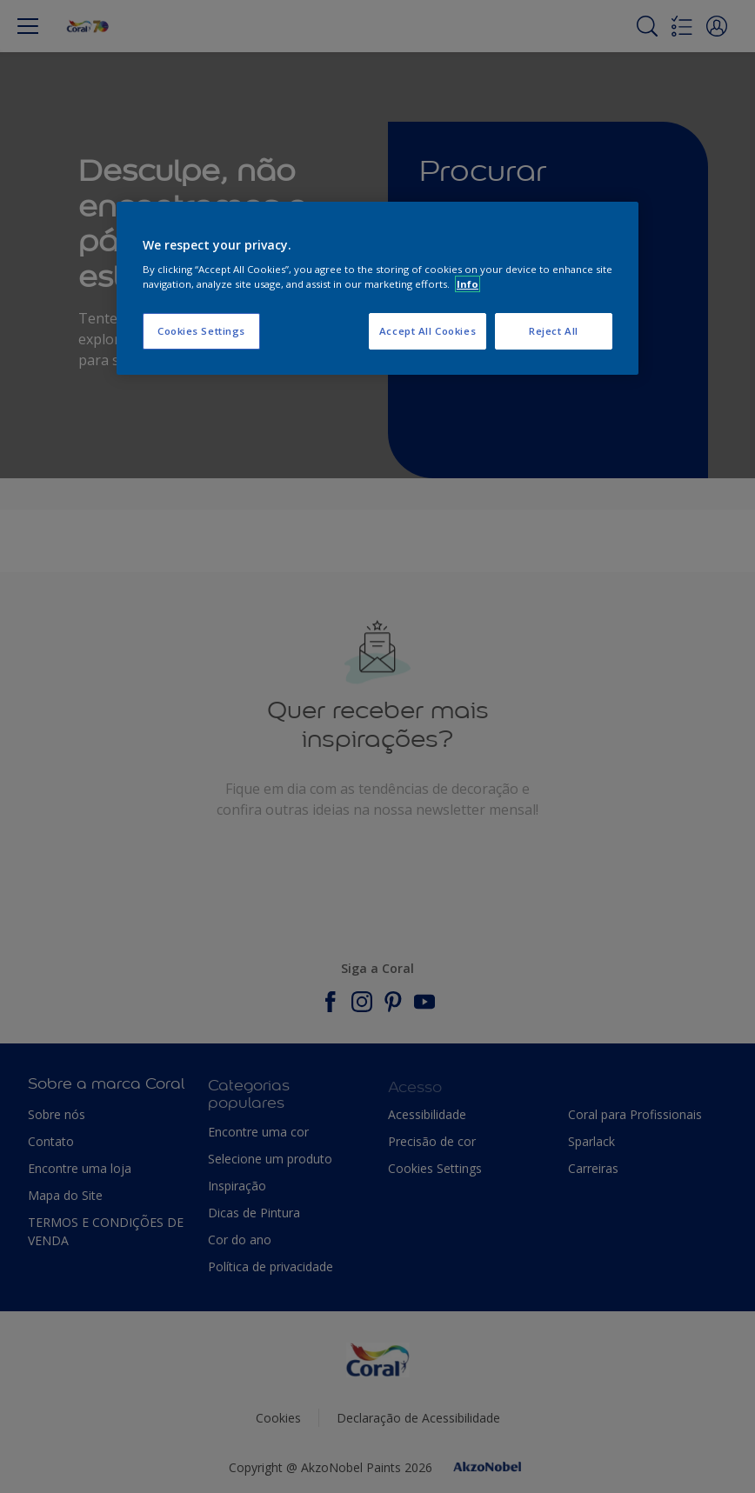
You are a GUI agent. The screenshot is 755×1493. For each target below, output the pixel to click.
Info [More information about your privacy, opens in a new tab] (467, 283)
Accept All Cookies (427, 330)
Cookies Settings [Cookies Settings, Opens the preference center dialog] (201, 330)
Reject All (553, 330)
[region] (377, 289)
